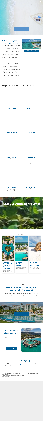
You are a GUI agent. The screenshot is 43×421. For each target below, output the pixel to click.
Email (5, 342)
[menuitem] (8, 361)
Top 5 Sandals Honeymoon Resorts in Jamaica (34, 264)
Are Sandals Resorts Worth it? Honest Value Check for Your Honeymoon (7, 265)
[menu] (40, 1)
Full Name (6, 337)
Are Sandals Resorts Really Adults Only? (20, 264)
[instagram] (23, 365)
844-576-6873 (21, 367)
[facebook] (20, 365)
